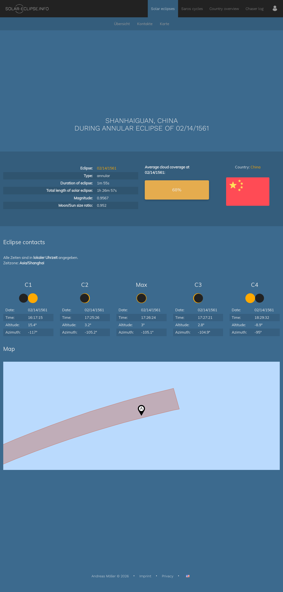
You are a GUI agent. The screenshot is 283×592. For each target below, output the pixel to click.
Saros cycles (192, 8)
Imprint (145, 576)
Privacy (167, 576)
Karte (164, 23)
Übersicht (122, 23)
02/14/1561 (106, 168)
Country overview (224, 8)
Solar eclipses (163, 8)
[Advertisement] (141, 67)
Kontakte (145, 23)
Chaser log (255, 8)
